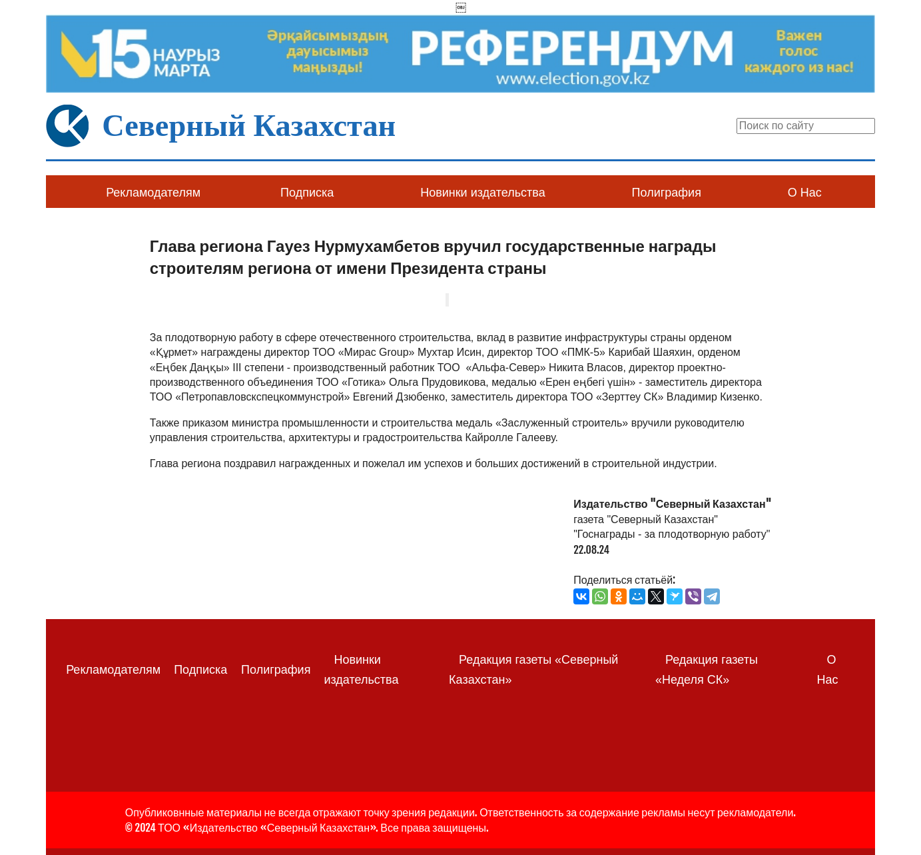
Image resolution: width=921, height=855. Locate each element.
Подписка (307, 192)
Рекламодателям (153, 192)
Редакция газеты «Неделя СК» (706, 669)
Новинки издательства (482, 192)
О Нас (805, 192)
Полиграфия (666, 192)
